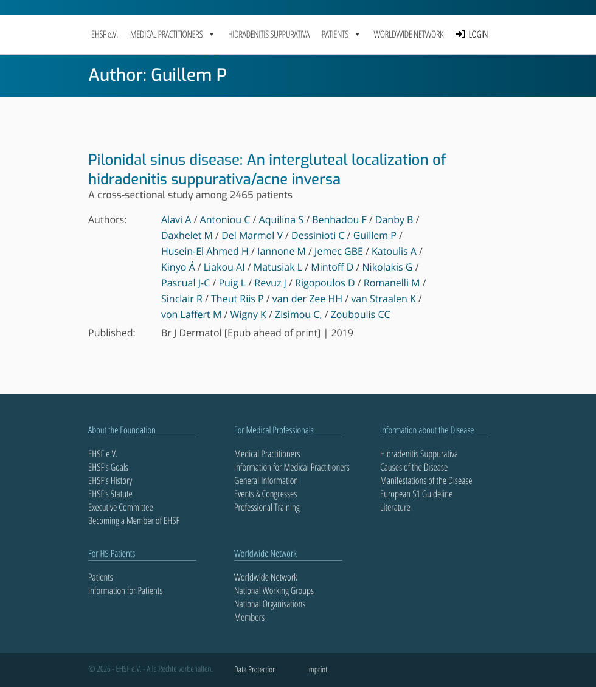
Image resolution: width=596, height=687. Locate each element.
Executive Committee (120, 507)
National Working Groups (274, 590)
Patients (100, 577)
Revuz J (270, 282)
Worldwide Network (408, 34)
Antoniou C (225, 219)
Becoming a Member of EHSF (133, 520)
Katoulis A (394, 251)
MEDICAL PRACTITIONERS (173, 34)
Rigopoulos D (325, 282)
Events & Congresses (265, 493)
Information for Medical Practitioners (292, 467)
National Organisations (269, 603)
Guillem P (375, 235)
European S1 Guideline (416, 493)
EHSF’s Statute (110, 493)
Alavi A (176, 219)
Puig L (232, 282)
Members (249, 617)
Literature (395, 507)
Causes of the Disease (414, 467)
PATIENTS (342, 34)
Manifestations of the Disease (426, 480)
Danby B (394, 219)
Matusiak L (278, 267)
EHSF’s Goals (108, 467)
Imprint (317, 669)
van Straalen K (383, 298)
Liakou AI (224, 267)
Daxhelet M (187, 235)
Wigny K (248, 314)
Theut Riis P (237, 298)
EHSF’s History (110, 480)
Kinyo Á (178, 267)
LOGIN (478, 34)
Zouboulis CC (360, 314)
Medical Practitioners (267, 453)
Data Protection (255, 669)
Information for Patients (125, 590)
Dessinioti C (317, 235)
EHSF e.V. (104, 34)
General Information (266, 480)
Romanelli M (392, 282)
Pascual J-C (185, 282)
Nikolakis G (387, 267)
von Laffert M (191, 314)
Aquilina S (281, 219)
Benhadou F (339, 219)
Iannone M (281, 251)
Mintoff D (332, 267)
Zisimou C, (298, 314)
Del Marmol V (252, 235)
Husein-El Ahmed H (205, 251)
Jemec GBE (338, 251)
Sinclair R (182, 298)
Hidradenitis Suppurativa (269, 34)
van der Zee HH (307, 298)
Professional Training (267, 507)
